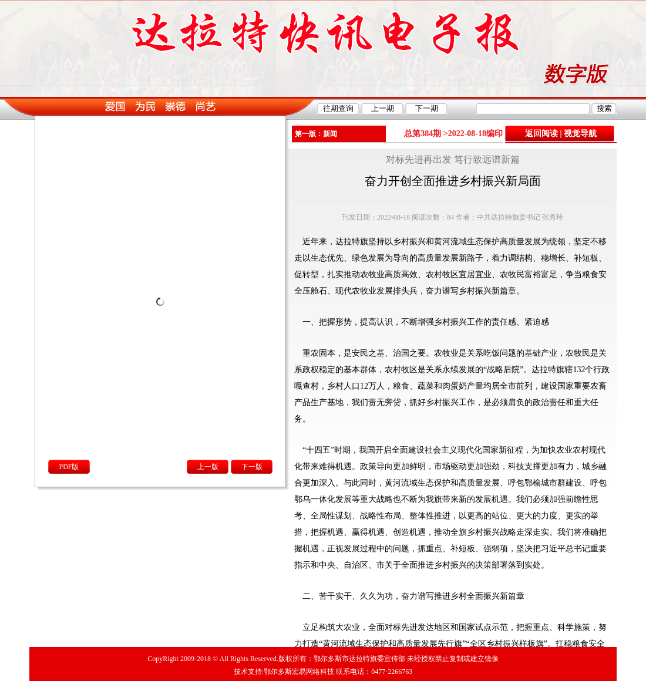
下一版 (252, 467)
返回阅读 (541, 133)
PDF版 (69, 467)
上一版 (207, 467)
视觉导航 (580, 133)
